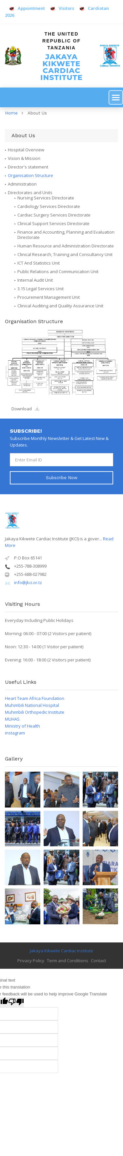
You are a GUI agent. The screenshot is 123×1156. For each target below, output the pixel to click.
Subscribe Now (61, 477)
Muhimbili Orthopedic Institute (34, 712)
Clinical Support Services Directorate (53, 223)
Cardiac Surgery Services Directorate (54, 215)
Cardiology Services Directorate (48, 206)
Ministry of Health (22, 726)
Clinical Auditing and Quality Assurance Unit (60, 305)
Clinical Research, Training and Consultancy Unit (65, 254)
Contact (98, 960)
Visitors (62, 8)
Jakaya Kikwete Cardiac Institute (61, 951)
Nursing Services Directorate (45, 197)
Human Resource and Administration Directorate (65, 245)
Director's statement (28, 166)
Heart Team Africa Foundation (34, 698)
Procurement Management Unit (48, 297)
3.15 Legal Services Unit (40, 288)
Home (11, 113)
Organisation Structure (30, 175)
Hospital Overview (26, 149)
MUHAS (12, 719)
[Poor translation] (16, 1002)
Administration (22, 184)
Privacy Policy (30, 960)
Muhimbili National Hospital (32, 705)
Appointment (27, 8)
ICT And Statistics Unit (38, 263)
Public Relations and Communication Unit (57, 271)
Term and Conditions (67, 960)
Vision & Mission (24, 158)
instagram (15, 733)
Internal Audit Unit (35, 280)
